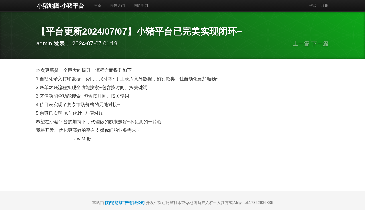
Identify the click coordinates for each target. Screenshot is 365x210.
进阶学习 (140, 5)
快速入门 (117, 5)
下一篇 (319, 43)
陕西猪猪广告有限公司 (125, 202)
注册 (324, 5)
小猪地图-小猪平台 (60, 6)
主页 (98, 5)
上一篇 (301, 43)
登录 (313, 5)
